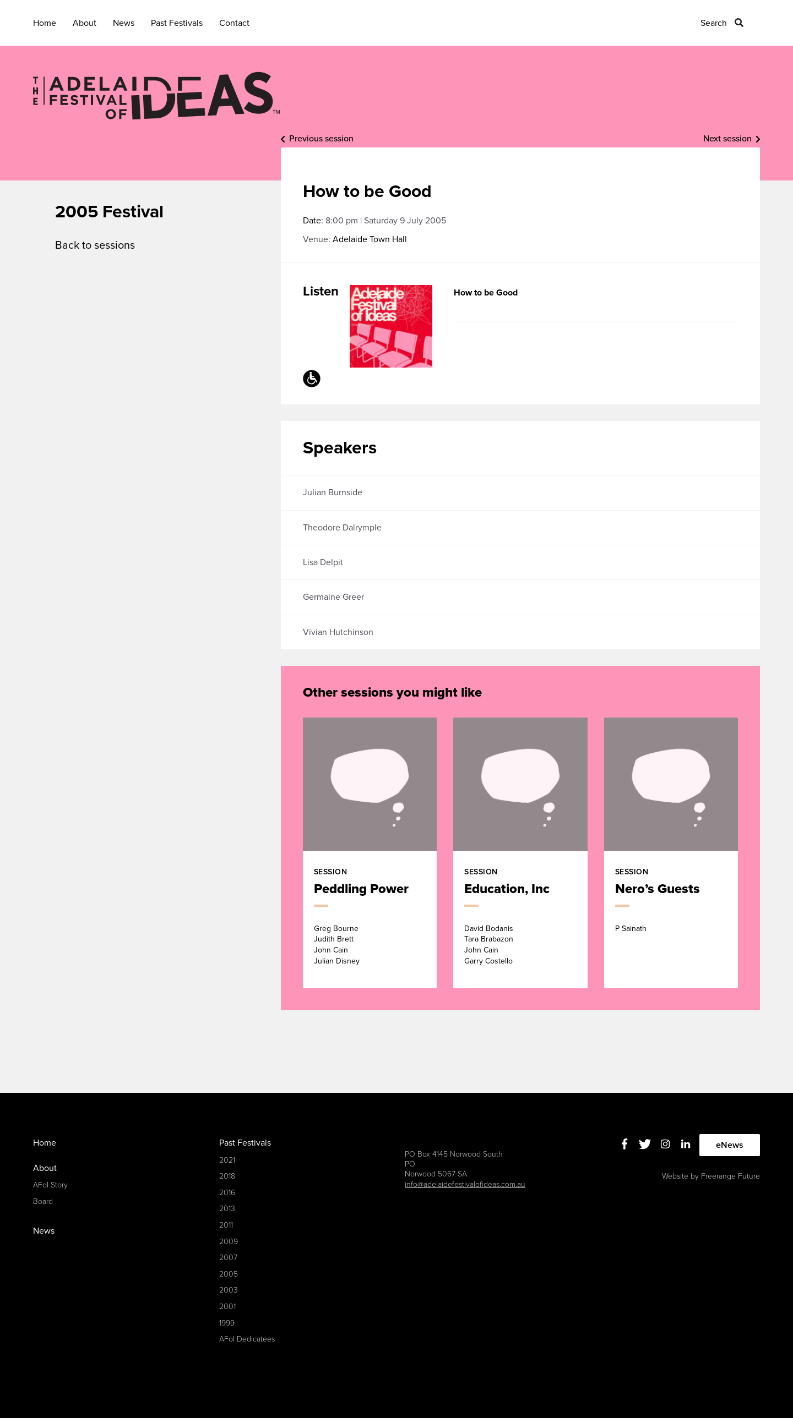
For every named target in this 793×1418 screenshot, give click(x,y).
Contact (234, 23)
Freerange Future (730, 1176)
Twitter (645, 1144)
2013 (227, 1208)
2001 (227, 1306)
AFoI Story (50, 1185)
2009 (228, 1241)
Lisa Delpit (323, 562)
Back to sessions (95, 245)
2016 (227, 1192)
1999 (227, 1323)
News (123, 23)
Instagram (665, 1144)
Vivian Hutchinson (338, 632)
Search (713, 23)
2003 (228, 1290)
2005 (228, 1274)
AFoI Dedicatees (247, 1339)
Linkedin (686, 1144)
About (84, 23)
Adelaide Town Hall (370, 239)
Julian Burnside (332, 492)
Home (44, 23)
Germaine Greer (333, 597)
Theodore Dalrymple (342, 527)
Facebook (625, 1144)
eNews (729, 1145)
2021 (227, 1160)
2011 (226, 1225)
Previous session (321, 138)
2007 (228, 1257)
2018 (227, 1176)
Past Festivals (177, 23)
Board (43, 1201)
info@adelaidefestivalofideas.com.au (465, 1184)
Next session (727, 138)
